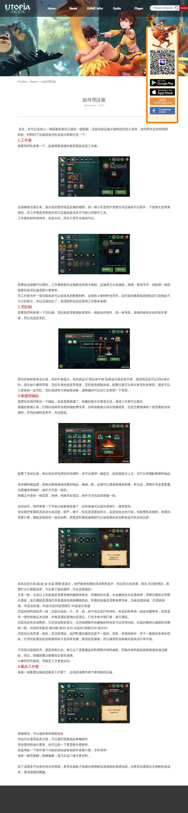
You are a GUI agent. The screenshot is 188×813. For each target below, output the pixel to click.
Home (33, 81)
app (162, 92)
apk (162, 101)
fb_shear (162, 110)
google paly (162, 82)
